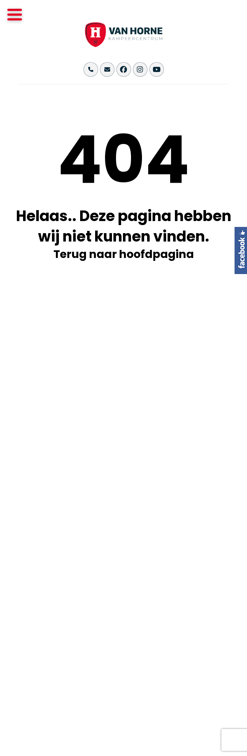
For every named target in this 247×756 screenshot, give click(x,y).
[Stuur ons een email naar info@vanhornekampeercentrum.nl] (107, 69)
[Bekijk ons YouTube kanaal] (156, 69)
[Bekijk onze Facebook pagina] (123, 69)
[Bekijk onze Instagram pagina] (140, 69)
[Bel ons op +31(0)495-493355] (90, 69)
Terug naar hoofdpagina (123, 254)
